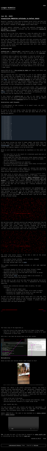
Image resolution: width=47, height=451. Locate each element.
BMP (20, 193)
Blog (44, 438)
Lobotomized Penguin (15, 445)
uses (2, 90)
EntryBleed (4, 29)
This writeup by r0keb (21, 70)
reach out (27, 436)
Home (44, 5)
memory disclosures (34, 177)
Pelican (36, 445)
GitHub (32, 410)
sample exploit (10, 415)
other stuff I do (40, 434)
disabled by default (24, 79)
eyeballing (19, 99)
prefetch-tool (5, 51)
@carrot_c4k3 (16, 51)
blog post (42, 53)
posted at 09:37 (36, 438)
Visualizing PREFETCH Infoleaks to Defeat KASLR (20, 18)
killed (23, 24)
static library (41, 413)
